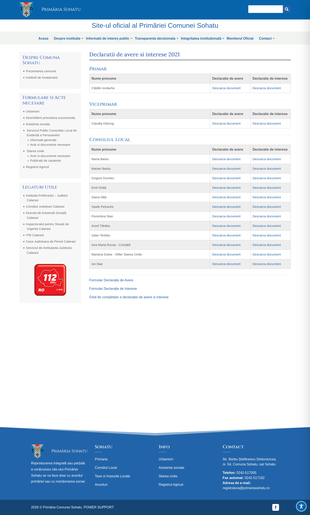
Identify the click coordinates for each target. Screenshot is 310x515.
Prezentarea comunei (41, 71)
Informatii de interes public (107, 38)
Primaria (101, 459)
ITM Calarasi (35, 235)
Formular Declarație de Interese (113, 288)
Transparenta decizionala (155, 38)
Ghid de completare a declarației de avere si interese (129, 297)
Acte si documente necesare (50, 144)
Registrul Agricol (37, 167)
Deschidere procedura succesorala (50, 117)
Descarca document (226, 88)
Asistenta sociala (38, 124)
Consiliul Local (106, 467)
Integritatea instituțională (201, 38)
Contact (265, 38)
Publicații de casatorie (45, 160)
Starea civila (35, 151)
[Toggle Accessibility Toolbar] (301, 506)
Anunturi (101, 484)
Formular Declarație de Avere (111, 280)
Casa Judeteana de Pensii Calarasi (50, 241)
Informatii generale (43, 140)
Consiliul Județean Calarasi (45, 206)
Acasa (43, 38)
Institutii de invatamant (41, 77)
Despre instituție (67, 38)
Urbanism (32, 111)
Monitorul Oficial (240, 38)
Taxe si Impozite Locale (112, 476)
